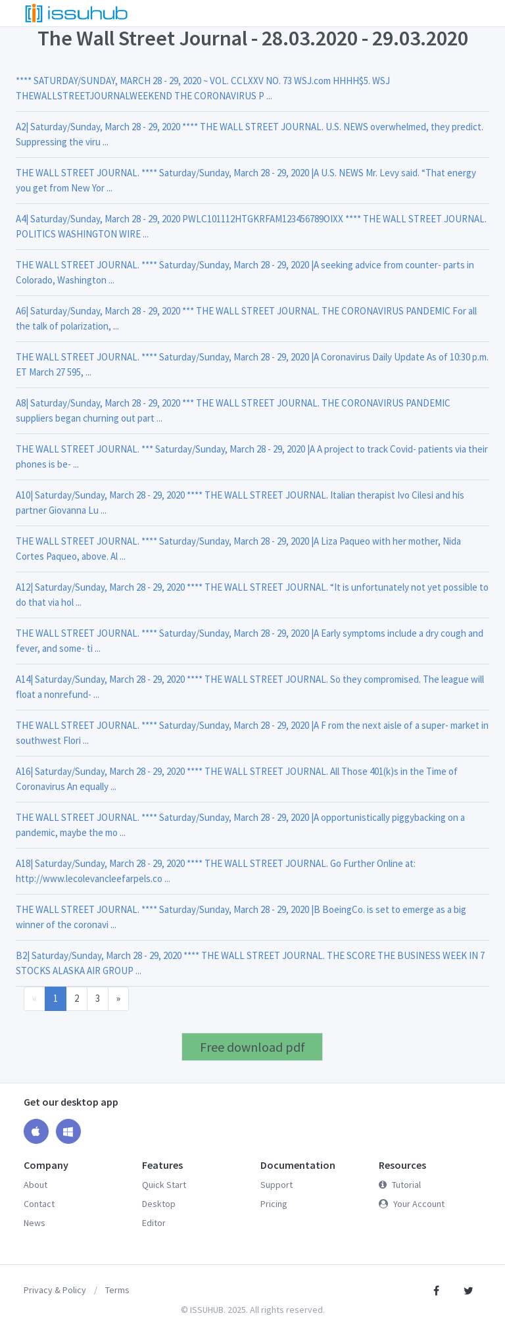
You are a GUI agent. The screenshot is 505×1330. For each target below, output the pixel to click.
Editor (154, 1223)
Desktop (159, 1204)
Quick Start (164, 1185)
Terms (117, 1290)
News (34, 1223)
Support (276, 1185)
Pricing (273, 1204)
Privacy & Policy (55, 1290)
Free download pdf (252, 1047)
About (35, 1185)
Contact (39, 1204)
